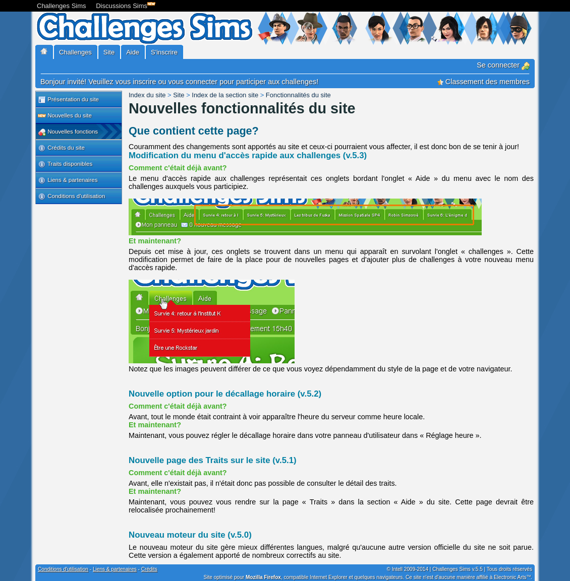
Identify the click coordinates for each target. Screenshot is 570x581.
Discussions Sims (123, 5)
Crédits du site (61, 148)
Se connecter (503, 65)
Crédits (149, 569)
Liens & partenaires (67, 180)
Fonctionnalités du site (298, 95)
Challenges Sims (61, 6)
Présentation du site (68, 100)
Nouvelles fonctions (68, 132)
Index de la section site (225, 95)
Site (178, 95)
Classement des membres (483, 82)
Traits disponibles (65, 164)
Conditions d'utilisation (71, 196)
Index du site (147, 95)
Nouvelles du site (65, 116)
